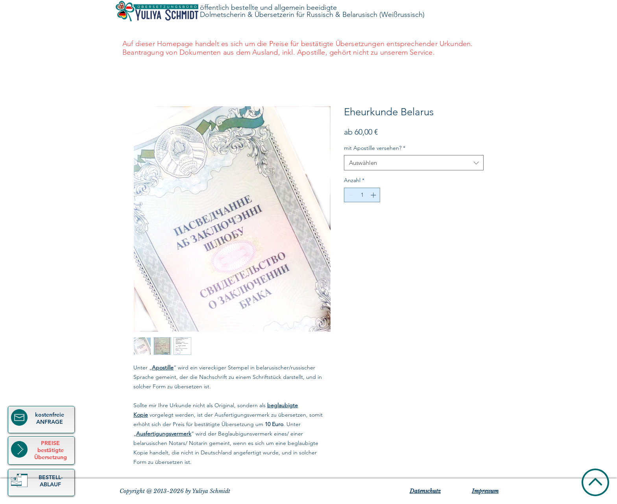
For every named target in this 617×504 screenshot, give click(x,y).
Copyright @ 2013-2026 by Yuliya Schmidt (175, 491)
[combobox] (414, 162)
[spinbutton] (362, 195)
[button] (19, 480)
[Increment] (374, 195)
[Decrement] (350, 195)
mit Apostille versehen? (374, 147)
